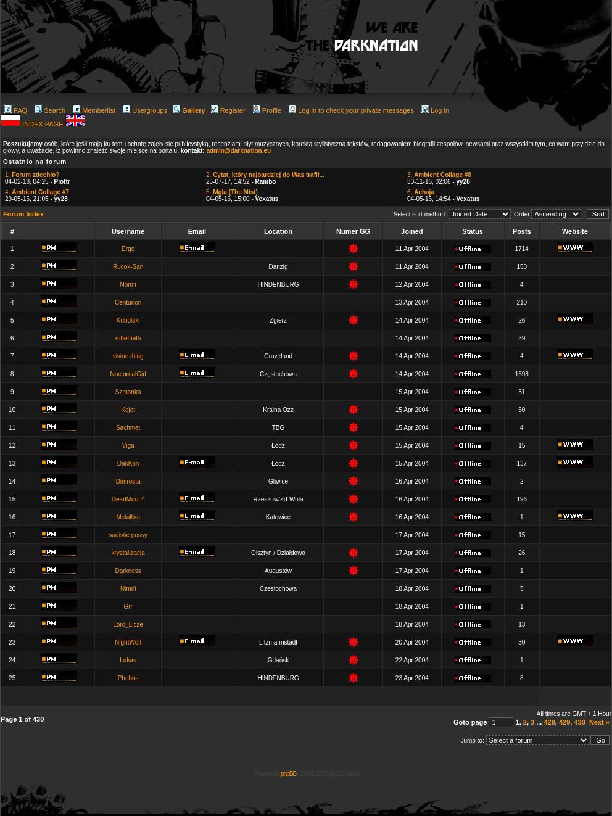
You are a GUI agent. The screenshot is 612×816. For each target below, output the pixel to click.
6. (420, 192)
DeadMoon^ (128, 499)
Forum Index (23, 214)
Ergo (128, 248)
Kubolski (128, 320)
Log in (435, 110)
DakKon (128, 463)
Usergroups (145, 110)
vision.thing (128, 356)
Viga (128, 445)
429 (564, 722)
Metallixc (128, 517)
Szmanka (128, 392)
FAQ (15, 110)
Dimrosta (128, 481)
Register (228, 110)
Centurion (128, 302)
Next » (599, 722)
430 (579, 722)
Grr (127, 606)
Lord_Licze (128, 624)
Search (50, 110)
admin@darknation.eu (238, 150)
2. (265, 174)
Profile (267, 110)
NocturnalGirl (128, 374)
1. (32, 174)
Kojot (128, 409)
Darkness (128, 570)
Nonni (128, 284)
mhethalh (128, 338)
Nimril (128, 588)
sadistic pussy (128, 535)
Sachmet (128, 427)
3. (439, 174)
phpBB (288, 773)
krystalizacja (127, 553)
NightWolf (128, 642)
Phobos (128, 678)
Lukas (128, 660)
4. (37, 192)
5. (232, 192)
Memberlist (94, 110)
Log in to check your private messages (351, 110)
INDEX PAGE (43, 124)
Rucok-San (128, 266)
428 (549, 722)
